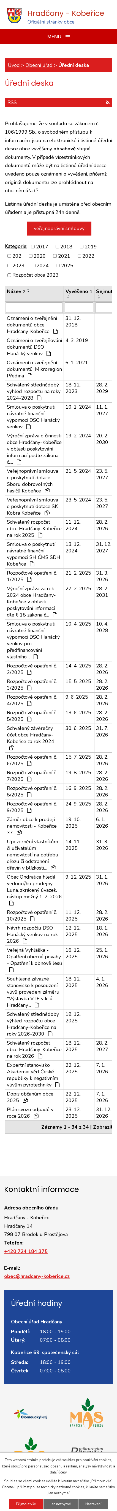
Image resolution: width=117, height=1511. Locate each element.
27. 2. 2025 (78, 588)
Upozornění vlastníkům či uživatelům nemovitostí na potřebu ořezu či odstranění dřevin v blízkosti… (32, 854)
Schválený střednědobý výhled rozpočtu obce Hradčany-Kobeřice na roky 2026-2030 (33, 1024)
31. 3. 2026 (102, 576)
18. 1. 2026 (102, 931)
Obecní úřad (39, 65)
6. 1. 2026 (102, 822)
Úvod (14, 65)
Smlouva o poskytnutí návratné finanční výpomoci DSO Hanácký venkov (33, 417)
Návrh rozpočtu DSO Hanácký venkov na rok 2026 (32, 934)
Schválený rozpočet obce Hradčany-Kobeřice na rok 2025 (34, 528)
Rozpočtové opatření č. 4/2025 (32, 700)
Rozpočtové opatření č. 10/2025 (32, 915)
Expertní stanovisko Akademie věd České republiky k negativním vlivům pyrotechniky (33, 1075)
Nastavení (93, 1504)
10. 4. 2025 (78, 624)
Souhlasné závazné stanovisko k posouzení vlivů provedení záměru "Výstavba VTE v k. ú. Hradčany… (33, 992)
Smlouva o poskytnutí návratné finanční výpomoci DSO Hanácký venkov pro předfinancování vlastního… (33, 640)
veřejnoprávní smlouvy (59, 228)
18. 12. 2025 (73, 982)
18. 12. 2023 (73, 388)
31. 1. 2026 (102, 880)
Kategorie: (16, 246)
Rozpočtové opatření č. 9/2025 (32, 807)
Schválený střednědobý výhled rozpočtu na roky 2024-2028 (34, 391)
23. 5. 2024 (78, 500)
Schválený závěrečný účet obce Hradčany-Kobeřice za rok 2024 (30, 737)
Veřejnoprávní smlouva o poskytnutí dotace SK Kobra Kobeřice (32, 506)
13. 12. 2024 (73, 547)
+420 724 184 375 (26, 1251)
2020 (40, 256)
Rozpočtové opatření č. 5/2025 (32, 715)
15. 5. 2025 (78, 681)
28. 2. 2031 (102, 591)
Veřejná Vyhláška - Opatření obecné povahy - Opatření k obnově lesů (34, 959)
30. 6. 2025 (78, 728)
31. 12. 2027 (103, 547)
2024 (43, 265)
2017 (42, 246)
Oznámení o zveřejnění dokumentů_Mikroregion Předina (34, 369)
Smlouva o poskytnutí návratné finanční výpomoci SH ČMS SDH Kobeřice (33, 554)
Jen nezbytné (60, 1504)
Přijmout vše (26, 1504)
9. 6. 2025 (77, 697)
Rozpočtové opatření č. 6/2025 (32, 760)
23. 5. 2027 (102, 474)
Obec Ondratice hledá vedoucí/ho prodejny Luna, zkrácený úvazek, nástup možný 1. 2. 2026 (34, 890)
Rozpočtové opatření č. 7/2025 (32, 775)
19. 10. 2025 (73, 822)
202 (16, 256)
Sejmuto (106, 291)
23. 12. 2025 (73, 1112)
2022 (88, 256)
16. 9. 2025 (78, 788)
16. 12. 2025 (73, 953)
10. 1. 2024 (78, 407)
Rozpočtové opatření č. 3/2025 (32, 684)
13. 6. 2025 (78, 712)
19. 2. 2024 (78, 435)
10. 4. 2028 (102, 627)
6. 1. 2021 (77, 362)
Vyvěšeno (79, 291)
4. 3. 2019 (77, 340)
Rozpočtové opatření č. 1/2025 (32, 576)
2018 (66, 246)
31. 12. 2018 (73, 321)
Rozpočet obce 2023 (35, 275)
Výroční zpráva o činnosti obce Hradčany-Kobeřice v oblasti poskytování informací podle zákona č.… (34, 448)
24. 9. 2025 (78, 804)
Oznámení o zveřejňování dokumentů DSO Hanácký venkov (34, 347)
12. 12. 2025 (73, 931)
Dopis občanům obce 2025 (30, 1097)
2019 (91, 246)
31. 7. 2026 (102, 731)
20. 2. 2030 (102, 439)
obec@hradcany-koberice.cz (37, 1276)
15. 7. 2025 (78, 757)
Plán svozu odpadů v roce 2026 (30, 1112)
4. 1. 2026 (102, 982)
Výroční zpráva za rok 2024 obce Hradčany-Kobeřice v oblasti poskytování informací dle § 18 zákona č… (32, 601)
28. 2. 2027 (102, 1046)
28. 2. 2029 (102, 388)
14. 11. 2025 (73, 844)
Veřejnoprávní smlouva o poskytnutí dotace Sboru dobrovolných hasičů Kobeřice (32, 481)
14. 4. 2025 (78, 666)
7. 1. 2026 (102, 1068)
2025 (67, 265)
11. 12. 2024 (73, 525)
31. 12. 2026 (103, 1112)
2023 (18, 265)
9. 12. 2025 (78, 877)
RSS (58, 102)
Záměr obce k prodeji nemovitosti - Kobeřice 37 (32, 826)
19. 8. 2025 (78, 772)
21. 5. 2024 (78, 471)
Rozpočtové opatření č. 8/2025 (32, 791)
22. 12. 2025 (73, 1068)
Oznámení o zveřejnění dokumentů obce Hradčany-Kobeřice (32, 325)
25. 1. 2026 (102, 953)
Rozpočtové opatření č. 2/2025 (32, 669)
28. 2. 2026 (102, 525)
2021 (64, 256)
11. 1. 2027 (102, 410)
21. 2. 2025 (78, 573)
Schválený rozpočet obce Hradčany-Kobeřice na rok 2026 (34, 1049)
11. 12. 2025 (73, 915)
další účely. (58, 1472)
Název (16, 291)
